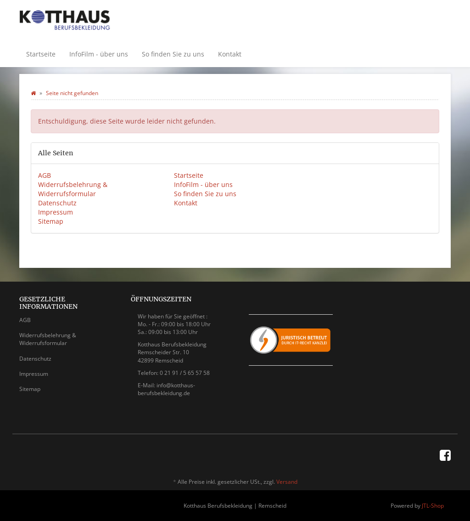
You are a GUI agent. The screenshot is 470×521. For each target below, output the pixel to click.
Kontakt (229, 54)
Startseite (41, 54)
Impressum (55, 212)
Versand (286, 482)
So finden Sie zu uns (173, 54)
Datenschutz (57, 202)
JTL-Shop (433, 506)
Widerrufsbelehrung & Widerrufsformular (72, 189)
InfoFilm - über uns (98, 54)
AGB (44, 175)
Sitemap (50, 221)
